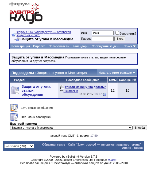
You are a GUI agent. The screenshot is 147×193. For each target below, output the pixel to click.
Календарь (80, 46)
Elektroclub (71, 90)
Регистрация (20, 46)
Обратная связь (53, 144)
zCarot (112, 159)
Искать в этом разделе (115, 72)
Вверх (138, 147)
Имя (84, 33)
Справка (39, 46)
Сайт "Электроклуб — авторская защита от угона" (104, 144)
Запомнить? (125, 33)
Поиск (127, 46)
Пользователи (59, 46)
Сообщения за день (106, 46)
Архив (126, 147)
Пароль (86, 38)
